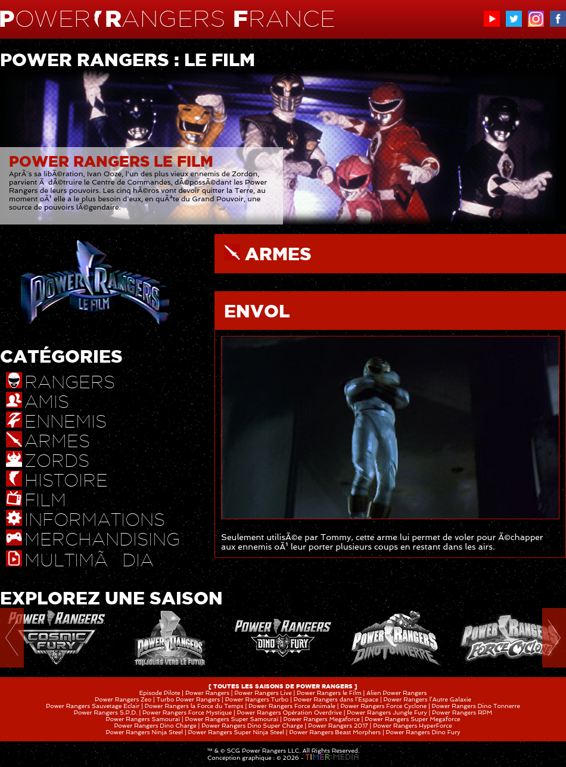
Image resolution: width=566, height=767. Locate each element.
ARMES (278, 254)
